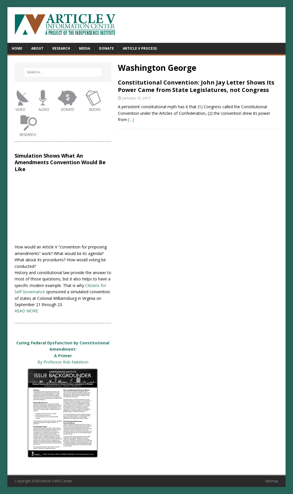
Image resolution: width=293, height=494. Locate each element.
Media (84, 48)
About (37, 48)
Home (17, 48)
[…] (131, 119)
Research (61, 48)
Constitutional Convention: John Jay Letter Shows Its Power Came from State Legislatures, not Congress (196, 86)
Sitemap (271, 481)
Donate (106, 48)
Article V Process (140, 48)
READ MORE (26, 311)
